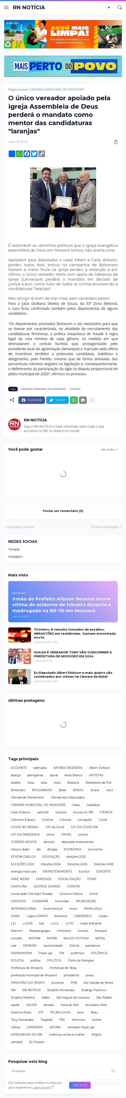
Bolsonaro (18, 790)
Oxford (74, 946)
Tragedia (46, 1020)
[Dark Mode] (110, 7)
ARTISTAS (96, 775)
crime (50, 834)
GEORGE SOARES (47, 886)
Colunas (65, 820)
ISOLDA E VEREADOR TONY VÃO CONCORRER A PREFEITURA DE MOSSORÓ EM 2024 (73, 654)
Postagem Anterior (21, 527)
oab (13, 946)
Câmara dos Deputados (68, 797)
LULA (55, 923)
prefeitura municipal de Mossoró (34, 975)
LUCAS (27, 923)
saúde (15, 1005)
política (35, 960)
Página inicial (17, 89)
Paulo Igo (46, 953)
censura (60, 812)
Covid (103, 820)
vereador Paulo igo (81, 1027)
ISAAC (15, 916)
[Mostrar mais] (92, 400)
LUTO (69, 923)
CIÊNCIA (106, 812)
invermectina (53, 908)
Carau (76, 805)
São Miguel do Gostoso (73, 997)
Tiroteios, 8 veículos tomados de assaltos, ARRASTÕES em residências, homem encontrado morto (75, 633)
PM (61, 953)
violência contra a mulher (67, 1034)
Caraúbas (93, 805)
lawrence (60, 916)
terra (80, 1012)
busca (95, 790)
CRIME (66, 834)
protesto (58, 983)
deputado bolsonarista (77, 842)
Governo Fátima (71, 894)
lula (41, 923)
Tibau (94, 1012)
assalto (16, 782)
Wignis (96, 1034)
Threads (14, 549)
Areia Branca (73, 775)
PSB (74, 983)
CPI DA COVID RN (84, 827)
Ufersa (15, 1027)
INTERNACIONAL (24, 908)
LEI (13, 923)
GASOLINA (19, 886)
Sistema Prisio (21, 1012)
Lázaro (103, 916)
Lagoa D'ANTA (37, 916)
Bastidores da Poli (98, 782)
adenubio (40, 768)
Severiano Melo (96, 1005)
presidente (71, 975)
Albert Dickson (99, 768)
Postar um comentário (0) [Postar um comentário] (63, 511)
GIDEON (73, 886)
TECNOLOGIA (60, 1012)
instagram (15, 556)
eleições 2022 (76, 857)
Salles (46, 997)
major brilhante (91, 923)
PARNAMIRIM (21, 953)
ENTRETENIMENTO (57, 871)
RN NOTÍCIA (29, 7)
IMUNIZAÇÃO (86, 901)
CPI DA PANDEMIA (25, 834)
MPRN (52, 938)
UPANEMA (35, 1027)
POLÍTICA (54, 960)
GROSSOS (18, 901)
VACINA (55, 1027)
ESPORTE (103, 871)
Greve (93, 894)
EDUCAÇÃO (51, 857)
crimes (83, 834)
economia (95, 849)
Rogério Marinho (23, 997)
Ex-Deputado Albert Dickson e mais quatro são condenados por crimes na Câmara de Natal (73, 675)
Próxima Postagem (105, 527)
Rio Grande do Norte (98, 983)
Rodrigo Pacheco (93, 990)
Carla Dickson (20, 812)
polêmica (77, 953)
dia (39, 849)
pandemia (93, 946)
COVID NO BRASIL (25, 827)
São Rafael (104, 997)
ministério (64, 931)
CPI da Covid (55, 827)
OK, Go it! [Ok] (80, 1085)
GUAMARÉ (40, 901)
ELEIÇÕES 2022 (22, 864)
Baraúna (73, 782)
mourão (16, 938)
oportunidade (53, 946)
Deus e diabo (20, 849)
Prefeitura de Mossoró (27, 968)
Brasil (62, 790)
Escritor (84, 871)
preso (90, 975)
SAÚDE (31, 1005)
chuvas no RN (83, 812)
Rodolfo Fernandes (61, 990)
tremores (78, 1020)
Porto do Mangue (81, 960)
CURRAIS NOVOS (24, 842)
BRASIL (78, 790)
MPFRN (34, 938)
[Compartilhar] (114, 141)
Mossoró (101, 931)
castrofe (43, 812)
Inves (73, 908)
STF (40, 1012)
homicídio (62, 901)
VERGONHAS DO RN (26, 1034)
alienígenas (35, 775)
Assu (30, 782)
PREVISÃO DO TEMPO (28, 983)
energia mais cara (23, 871)
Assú (57, 782)
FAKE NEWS (20, 879)
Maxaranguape (39, 931)
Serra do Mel (70, 1005)
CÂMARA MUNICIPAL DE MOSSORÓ (57, 89)
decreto (49, 842)
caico (109, 790)
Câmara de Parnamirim (27, 797)
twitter (96, 1020)
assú (44, 782)
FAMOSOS (44, 879)
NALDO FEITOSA (76, 938)
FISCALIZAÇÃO (69, 879)
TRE (62, 1020)
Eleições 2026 (77, 864)
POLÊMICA (99, 953)
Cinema (47, 820)
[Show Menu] (6, 7)
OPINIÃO (30, 946)
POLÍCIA (75, 388)
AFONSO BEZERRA (67, 768)
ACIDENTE (19, 768)
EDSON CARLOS (23, 857)
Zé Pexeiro (37, 1042)
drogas (52, 849)
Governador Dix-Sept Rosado (32, 894)
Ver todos (108, 449)
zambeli (16, 1042)
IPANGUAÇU (93, 908)
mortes (83, 931)
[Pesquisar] (120, 7)
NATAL (100, 938)
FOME (92, 879)
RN (13, 990)
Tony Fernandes (22, 1020)
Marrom (16, 931)
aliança (16, 775)
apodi (54, 775)
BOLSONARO (42, 790)
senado (49, 1005)
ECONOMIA (72, 849)
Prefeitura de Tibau (63, 968)
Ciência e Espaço (23, 820)
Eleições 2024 (51, 864)
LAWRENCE (83, 916)
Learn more (41, 1087)
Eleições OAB (103, 864)
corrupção (85, 820)
